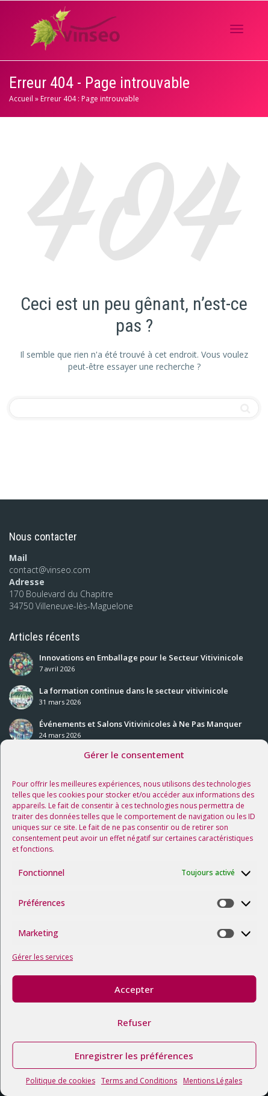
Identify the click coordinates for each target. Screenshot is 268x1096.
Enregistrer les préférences (134, 1056)
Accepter (134, 989)
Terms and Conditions (139, 1080)
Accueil (21, 98)
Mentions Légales (212, 1080)
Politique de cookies (60, 1080)
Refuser (134, 1022)
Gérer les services (42, 957)
